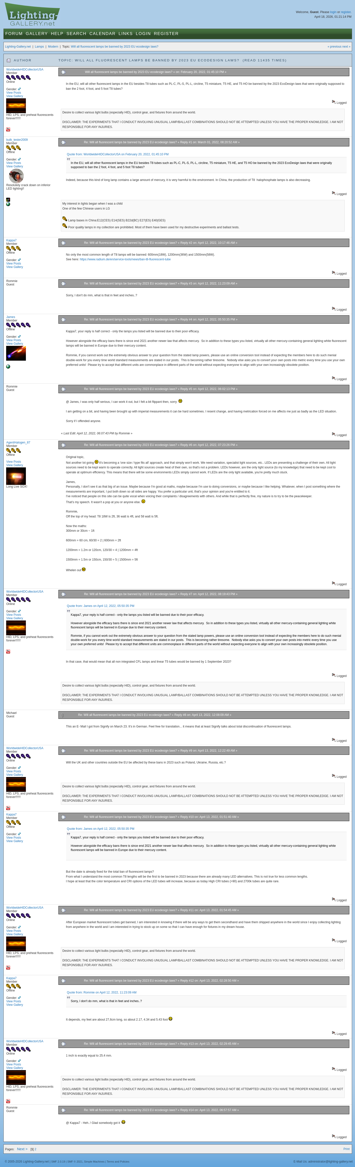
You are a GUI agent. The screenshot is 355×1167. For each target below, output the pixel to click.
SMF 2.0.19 (58, 1161)
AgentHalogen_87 (18, 442)
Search (77, 33)
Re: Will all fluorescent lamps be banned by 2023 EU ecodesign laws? (130, 142)
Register (166, 33)
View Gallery (14, 96)
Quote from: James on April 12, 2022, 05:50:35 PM (100, 606)
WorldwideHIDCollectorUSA (24, 69)
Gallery (37, 33)
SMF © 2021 (75, 1161)
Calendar (102, 33)
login (333, 12)
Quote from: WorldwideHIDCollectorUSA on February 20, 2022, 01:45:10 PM (118, 154)
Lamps (39, 46)
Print (346, 1149)
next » (346, 46)
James (10, 317)
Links (126, 33)
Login (143, 33)
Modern (53, 46)
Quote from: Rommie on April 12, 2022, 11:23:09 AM (101, 992)
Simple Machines (94, 1161)
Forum (14, 33)
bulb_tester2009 (17, 139)
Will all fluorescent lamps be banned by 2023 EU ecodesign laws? (115, 46)
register (346, 12)
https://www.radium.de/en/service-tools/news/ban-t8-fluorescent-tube (125, 259)
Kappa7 (11, 240)
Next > (22, 1149)
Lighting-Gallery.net (18, 46)
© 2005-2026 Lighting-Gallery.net (27, 1161)
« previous (334, 46)
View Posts (13, 92)
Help (57, 33)
